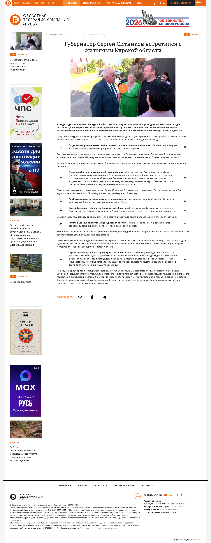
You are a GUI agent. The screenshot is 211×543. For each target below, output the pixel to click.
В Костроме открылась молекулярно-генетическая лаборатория (26, 65)
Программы (147, 485)
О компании (64, 485)
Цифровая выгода (23, 282)
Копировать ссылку (96, 34)
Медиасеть (194, 540)
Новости (71, 3)
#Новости (194, 35)
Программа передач (118, 3)
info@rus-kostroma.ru (168, 509)
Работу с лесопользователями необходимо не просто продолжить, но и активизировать (26, 454)
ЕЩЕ (141, 3)
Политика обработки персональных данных (101, 528)
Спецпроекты (91, 3)
